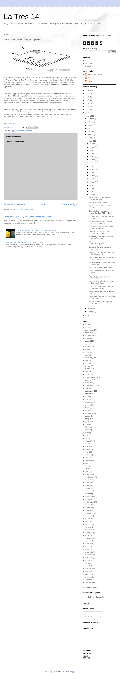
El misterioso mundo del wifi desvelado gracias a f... (99, 243)
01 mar (92, 195)
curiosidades (20, 131)
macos (87, 483)
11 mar (92, 166)
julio (89, 128)
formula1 (88, 410)
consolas (88, 380)
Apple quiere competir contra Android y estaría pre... (99, 277)
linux (86, 471)
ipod (86, 452)
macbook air (89, 477)
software (88, 538)
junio (90, 131)
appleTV (88, 347)
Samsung (88, 530)
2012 (88, 113)
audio (87, 352)
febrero (90, 308)
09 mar (92, 172)
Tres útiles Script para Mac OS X (101, 203)
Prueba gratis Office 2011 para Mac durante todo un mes (36, 230)
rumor (87, 524)
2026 (88, 90)
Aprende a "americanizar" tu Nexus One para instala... (101, 282)
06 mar (92, 179)
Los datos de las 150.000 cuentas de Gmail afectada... (101, 227)
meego (87, 488)
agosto (90, 125)
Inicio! (87, 60)
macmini (88, 480)
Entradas (89, 613)
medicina (88, 485)
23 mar (92, 147)
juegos (87, 460)
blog (86, 360)
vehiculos (88, 569)
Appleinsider (11, 123)
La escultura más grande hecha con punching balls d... (102, 287)
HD (86, 427)
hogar (87, 430)
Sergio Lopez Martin (95, 74)
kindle (87, 463)
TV (86, 563)
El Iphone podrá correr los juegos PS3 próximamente (101, 222)
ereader (88, 405)
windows (88, 583)
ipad (86, 446)
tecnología (89, 552)
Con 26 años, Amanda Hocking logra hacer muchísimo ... (102, 258)
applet (87, 344)
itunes (87, 455)
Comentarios (90, 616)
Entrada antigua (70, 204)
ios (86, 444)
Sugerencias (89, 63)
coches (87, 374)
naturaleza (89, 508)
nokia (87, 510)
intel (86, 438)
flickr (86, 408)
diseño (87, 399)
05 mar (92, 182)
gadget (87, 416)
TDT (86, 546)
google (87, 421)
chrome (87, 366)
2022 (88, 94)
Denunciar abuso (90, 588)
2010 (88, 316)
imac (86, 435)
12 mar (92, 163)
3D (86, 324)
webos (87, 580)
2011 (88, 116)
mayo (90, 135)
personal (88, 516)
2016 (88, 103)
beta (86, 355)
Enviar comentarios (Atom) (23, 209)
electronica (89, 402)
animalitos (88, 338)
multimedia (89, 502)
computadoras (90, 377)
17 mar (92, 153)
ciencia (87, 369)
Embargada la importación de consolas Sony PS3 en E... (99, 212)
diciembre (91, 119)
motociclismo (89, 496)
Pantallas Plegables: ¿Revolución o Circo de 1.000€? (27, 217)
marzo (90, 141)
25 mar (92, 144)
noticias (29, 131)
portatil (87, 519)
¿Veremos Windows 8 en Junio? (100, 267)
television (88, 555)
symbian (88, 541)
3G (86, 327)
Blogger (72, 672)
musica (87, 505)
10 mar (92, 169)
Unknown (91, 78)
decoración (89, 394)
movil (87, 499)
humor (87, 433)
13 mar (92, 160)
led (86, 466)
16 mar (92, 157)
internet (87, 441)
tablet (87, 544)
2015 (88, 106)
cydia (87, 388)
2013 (88, 110)
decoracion (89, 391)
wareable (88, 577)
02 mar (92, 191)
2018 (88, 97)
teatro (87, 549)
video (87, 574)
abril (89, 138)
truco (87, 560)
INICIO (85, 656)
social (87, 535)
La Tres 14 (21, 16)
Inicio (43, 204)
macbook (88, 474)
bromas (87, 363)
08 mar (92, 176)
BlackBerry (89, 358)
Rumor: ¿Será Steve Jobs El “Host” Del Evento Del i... (102, 253)
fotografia (88, 413)
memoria (88, 491)
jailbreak (88, 458)
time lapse (88, 558)
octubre (91, 122)
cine (86, 371)
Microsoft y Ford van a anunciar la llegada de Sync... (101, 238)
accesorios (89, 330)
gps (86, 424)
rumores (88, 527)
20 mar (92, 150)
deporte (88, 396)
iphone (87, 449)
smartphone (89, 533)
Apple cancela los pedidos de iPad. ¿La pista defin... (101, 198)
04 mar (92, 185)
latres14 (90, 81)
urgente (88, 566)
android (87, 335)
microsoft (88, 494)
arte (86, 349)
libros (87, 469)
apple (13, 131)
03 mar (92, 188)
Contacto (88, 66)
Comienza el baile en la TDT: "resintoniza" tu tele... (99, 233)
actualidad (88, 333)
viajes (87, 571)
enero (90, 312)
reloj (86, 521)
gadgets (88, 419)
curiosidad (88, 383)
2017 (88, 100)
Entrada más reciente (14, 204)
